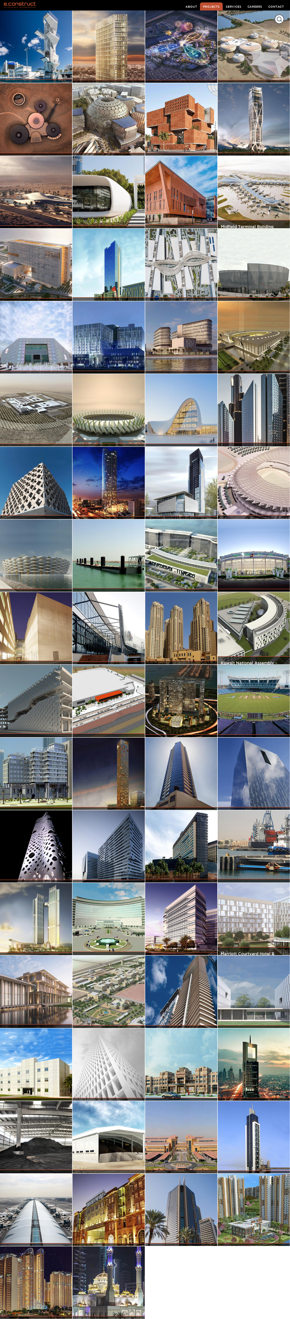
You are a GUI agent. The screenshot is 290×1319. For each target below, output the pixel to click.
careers (255, 6)
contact (276, 6)
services (233, 6)
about (191, 6)
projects (211, 6)
